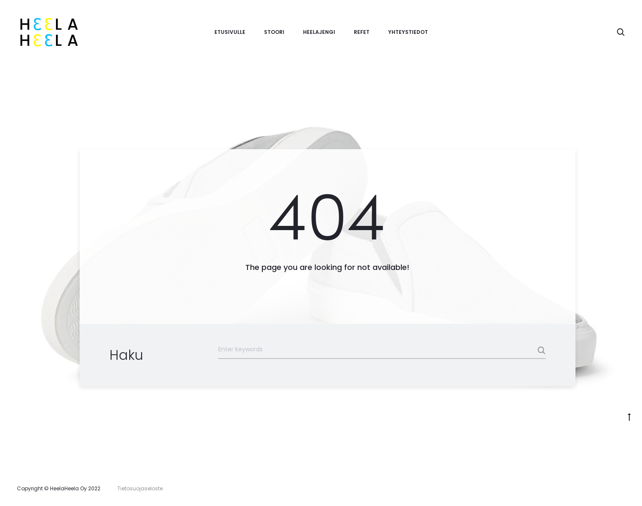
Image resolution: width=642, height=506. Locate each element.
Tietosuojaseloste (140, 488)
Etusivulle (229, 32)
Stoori (274, 32)
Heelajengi (319, 32)
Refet (362, 32)
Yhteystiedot (408, 32)
